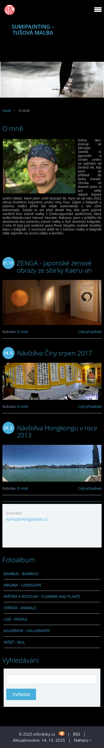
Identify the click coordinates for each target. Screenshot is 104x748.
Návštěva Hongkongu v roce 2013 (57, 431)
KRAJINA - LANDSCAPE (22, 585)
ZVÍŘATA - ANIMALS (20, 607)
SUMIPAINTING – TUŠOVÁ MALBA (33, 29)
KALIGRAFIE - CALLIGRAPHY (27, 630)
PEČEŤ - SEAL (14, 642)
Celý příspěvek (90, 331)
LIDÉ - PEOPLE (15, 619)
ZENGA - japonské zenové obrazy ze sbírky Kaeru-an (54, 266)
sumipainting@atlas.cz (27, 519)
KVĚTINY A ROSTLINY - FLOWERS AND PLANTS (42, 596)
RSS (76, 734)
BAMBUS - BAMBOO (21, 573)
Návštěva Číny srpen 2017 (54, 352)
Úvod (6, 110)
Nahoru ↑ (82, 740)
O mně (22, 331)
